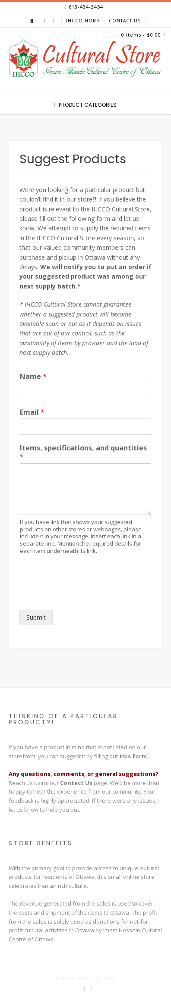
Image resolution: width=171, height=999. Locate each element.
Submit (36, 617)
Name (33, 376)
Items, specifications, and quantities (83, 453)
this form (133, 756)
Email (32, 412)
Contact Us (125, 21)
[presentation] (85, 595)
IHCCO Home (83, 21)
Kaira (109, 977)
